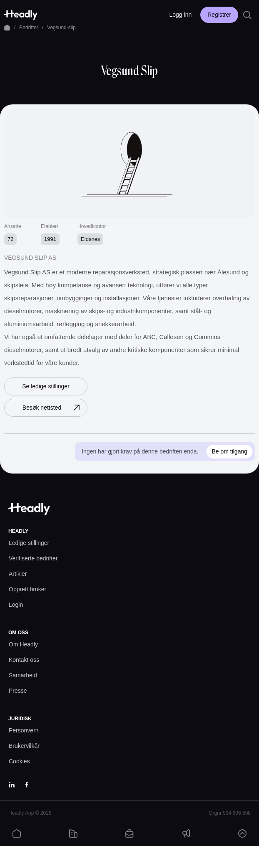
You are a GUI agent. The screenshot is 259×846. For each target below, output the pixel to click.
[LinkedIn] (11, 784)
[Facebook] (26, 784)
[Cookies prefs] (19, 761)
